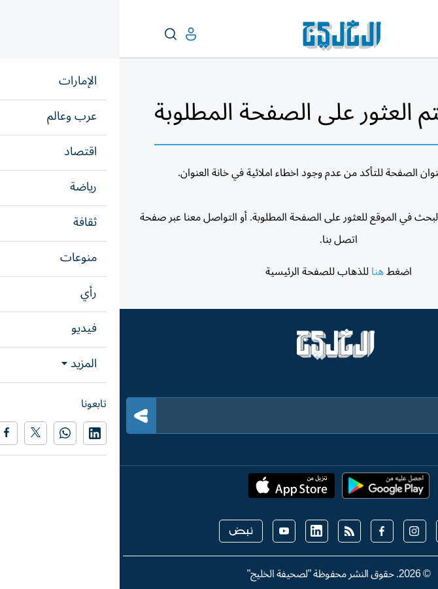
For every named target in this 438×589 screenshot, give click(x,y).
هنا (258, 271)
